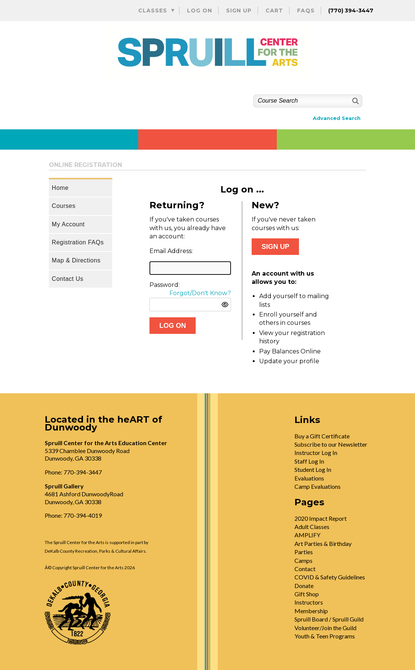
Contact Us (67, 279)
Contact (304, 568)
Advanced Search (337, 118)
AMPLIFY (307, 534)
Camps (303, 560)
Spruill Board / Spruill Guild (329, 619)
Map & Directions (76, 260)
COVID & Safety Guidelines (329, 577)
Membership (311, 610)
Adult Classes (311, 526)
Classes (152, 10)
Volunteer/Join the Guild (325, 627)
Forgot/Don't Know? (200, 293)
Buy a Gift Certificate (322, 436)
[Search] (354, 101)
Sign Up (239, 10)
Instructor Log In (315, 452)
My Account (68, 224)
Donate (304, 585)
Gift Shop (306, 593)
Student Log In (312, 469)
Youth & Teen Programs (324, 636)
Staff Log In (309, 461)
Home (60, 188)
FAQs (306, 10)
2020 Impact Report (320, 518)
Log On (199, 10)
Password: (164, 284)
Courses (63, 206)
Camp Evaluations (317, 486)
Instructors (308, 602)
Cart (274, 10)
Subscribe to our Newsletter (330, 444)
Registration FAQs (78, 242)
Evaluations (309, 478)
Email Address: (171, 251)
